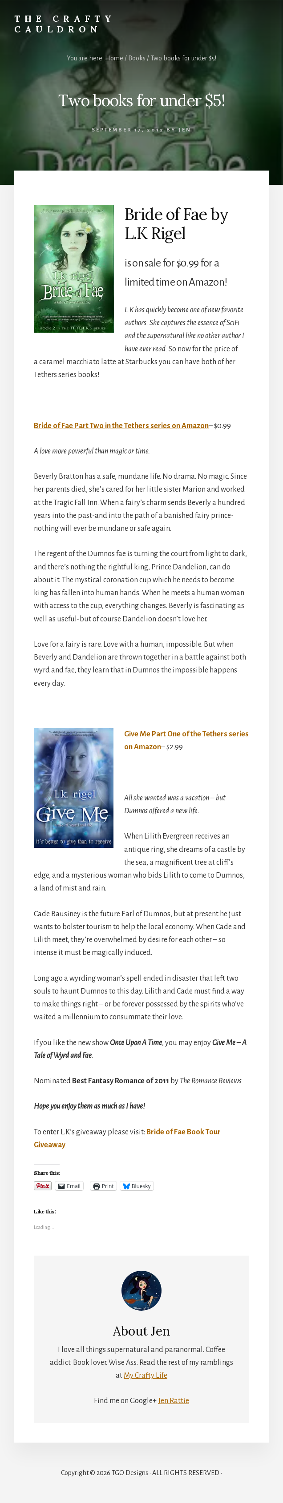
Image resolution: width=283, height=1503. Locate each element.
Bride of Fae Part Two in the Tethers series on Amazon (121, 426)
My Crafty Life (145, 1376)
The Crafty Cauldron (65, 24)
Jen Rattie (173, 1401)
